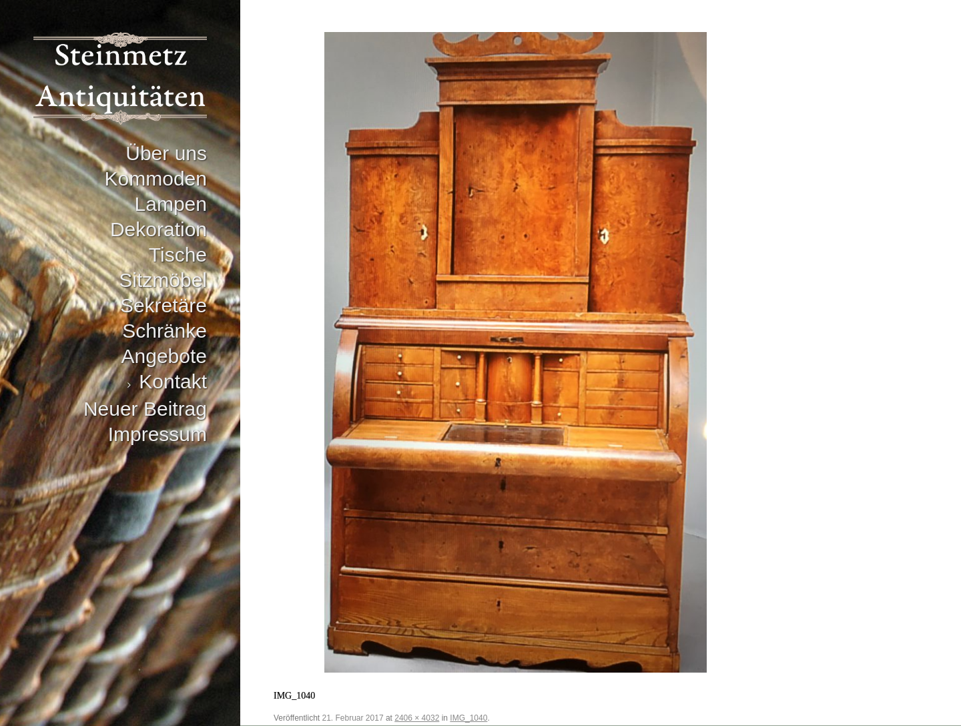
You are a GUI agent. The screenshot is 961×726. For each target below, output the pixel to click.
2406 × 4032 (416, 718)
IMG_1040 (468, 718)
